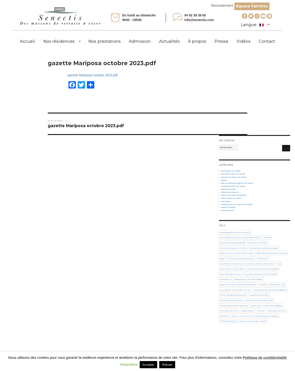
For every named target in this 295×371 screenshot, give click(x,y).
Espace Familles (252, 6)
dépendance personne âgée (249, 279)
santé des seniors (277, 311)
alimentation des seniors (241, 258)
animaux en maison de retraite (233, 177)
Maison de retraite (228, 189)
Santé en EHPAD (228, 207)
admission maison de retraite (271, 253)
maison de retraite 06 (231, 300)
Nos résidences (59, 41)
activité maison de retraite (233, 248)
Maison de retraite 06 (230, 192)
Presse (221, 41)
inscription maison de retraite (235, 290)
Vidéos (243, 41)
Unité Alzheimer (227, 210)
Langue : (252, 24)
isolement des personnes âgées (270, 290)
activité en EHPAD (257, 243)
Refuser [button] (167, 364)
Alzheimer (262, 258)
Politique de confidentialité (265, 357)
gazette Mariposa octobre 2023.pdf (92, 75)
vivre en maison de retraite (252, 321)
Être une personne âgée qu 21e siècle (237, 183)
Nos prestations (104, 41)
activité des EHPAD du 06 (232, 243)
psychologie (248, 311)
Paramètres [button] (129, 364)
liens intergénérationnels (233, 295)
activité (267, 237)
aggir (222, 258)
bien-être (239, 269)
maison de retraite (258, 295)
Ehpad (224, 180)
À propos (197, 41)
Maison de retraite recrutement (234, 195)
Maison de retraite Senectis (234, 305)
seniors (245, 316)
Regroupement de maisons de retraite (237, 204)
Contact (267, 41)
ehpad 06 (274, 284)
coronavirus (226, 279)
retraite (261, 311)
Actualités (169, 41)
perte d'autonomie (229, 311)
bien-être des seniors (231, 274)
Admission (140, 41)
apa (279, 264)
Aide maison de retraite (230, 171)
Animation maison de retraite (233, 174)
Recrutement (222, 5)
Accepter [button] (148, 364)
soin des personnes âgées (265, 316)
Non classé (225, 201)
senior (235, 316)
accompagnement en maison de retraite (240, 237)
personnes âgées (273, 305)
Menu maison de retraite (231, 198)
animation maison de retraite (259, 264)
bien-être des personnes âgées (263, 269)
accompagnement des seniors (235, 232)
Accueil (27, 41)
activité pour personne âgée (264, 248)
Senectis (224, 316)
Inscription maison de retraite (233, 186)
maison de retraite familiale (259, 300)
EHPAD (263, 284)
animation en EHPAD (230, 264)
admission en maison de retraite (236, 253)
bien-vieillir (226, 269)
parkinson (256, 305)
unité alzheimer (228, 321)
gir (283, 284)
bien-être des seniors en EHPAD (261, 274)
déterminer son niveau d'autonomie (238, 284)
